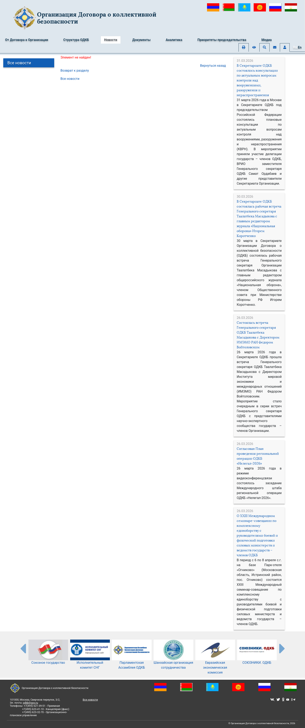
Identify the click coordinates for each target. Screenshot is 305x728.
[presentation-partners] (23, 648)
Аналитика (174, 40)
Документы (141, 40)
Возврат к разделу (75, 70)
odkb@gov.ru (30, 702)
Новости (110, 40)
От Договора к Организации (26, 40)
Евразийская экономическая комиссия (215, 661)
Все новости (19, 62)
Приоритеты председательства (221, 40)
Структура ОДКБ (76, 40)
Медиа (266, 40)
